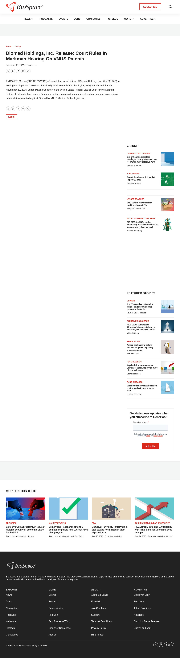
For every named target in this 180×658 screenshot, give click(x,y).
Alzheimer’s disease (138, 321)
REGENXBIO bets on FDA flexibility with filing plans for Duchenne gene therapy (153, 530)
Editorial (11, 523)
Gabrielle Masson (133, 374)
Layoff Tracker (135, 199)
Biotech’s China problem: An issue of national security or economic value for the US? (25, 530)
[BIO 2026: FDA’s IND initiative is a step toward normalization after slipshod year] (111, 508)
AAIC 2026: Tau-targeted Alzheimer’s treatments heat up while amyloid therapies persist (141, 327)
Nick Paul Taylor (133, 353)
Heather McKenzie (134, 165)
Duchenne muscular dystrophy (152, 523)
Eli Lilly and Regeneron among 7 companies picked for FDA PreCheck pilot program (68, 530)
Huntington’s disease (138, 153)
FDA (94, 523)
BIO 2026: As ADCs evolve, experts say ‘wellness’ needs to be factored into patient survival (142, 224)
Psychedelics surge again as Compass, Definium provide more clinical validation (142, 367)
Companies (93, 19)
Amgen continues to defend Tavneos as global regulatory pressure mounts (140, 347)
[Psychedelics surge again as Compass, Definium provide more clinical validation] (167, 367)
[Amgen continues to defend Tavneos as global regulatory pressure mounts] (167, 347)
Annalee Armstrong (134, 231)
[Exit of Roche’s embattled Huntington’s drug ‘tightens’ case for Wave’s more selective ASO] (167, 159)
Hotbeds (112, 19)
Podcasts (46, 19)
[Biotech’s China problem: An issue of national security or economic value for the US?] (25, 508)
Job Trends (133, 173)
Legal (11, 116)
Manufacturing (57, 523)
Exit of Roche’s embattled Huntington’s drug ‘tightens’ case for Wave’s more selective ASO (142, 159)
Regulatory (133, 341)
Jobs (77, 19)
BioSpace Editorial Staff (136, 209)
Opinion (131, 301)
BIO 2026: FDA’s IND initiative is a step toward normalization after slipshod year (109, 530)
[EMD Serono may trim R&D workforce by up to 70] (167, 204)
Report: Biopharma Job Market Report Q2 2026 (141, 178)
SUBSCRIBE (150, 7)
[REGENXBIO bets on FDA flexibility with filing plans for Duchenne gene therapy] (154, 508)
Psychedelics (134, 362)
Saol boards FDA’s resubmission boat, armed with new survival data (142, 388)
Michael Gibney (133, 333)
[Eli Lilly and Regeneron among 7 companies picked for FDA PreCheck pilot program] (68, 508)
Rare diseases (134, 382)
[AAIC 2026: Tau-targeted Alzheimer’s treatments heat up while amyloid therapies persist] (167, 326)
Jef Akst (31, 536)
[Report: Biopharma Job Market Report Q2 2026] (167, 179)
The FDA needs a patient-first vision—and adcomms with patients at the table (140, 306)
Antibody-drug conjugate (141, 218)
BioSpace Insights (134, 183)
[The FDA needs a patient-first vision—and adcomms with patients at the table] (167, 306)
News (27, 19)
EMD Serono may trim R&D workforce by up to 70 (139, 204)
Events (63, 19)
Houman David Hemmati (136, 313)
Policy (18, 47)
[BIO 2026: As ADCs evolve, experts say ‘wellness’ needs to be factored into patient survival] (167, 224)
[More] (32, 19)
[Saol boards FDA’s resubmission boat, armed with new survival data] (167, 387)
